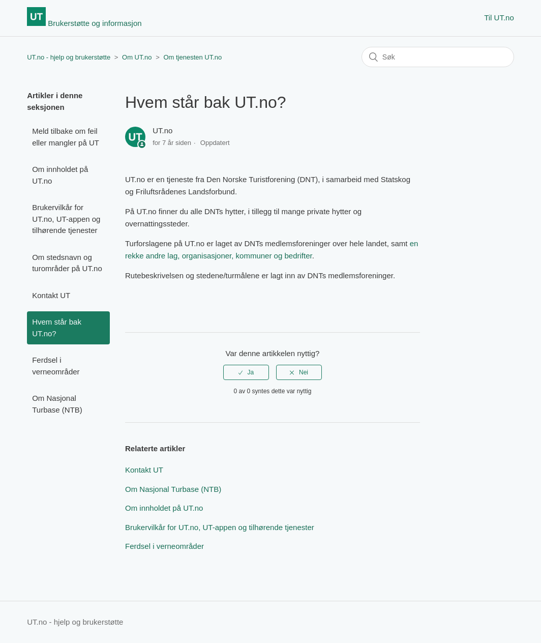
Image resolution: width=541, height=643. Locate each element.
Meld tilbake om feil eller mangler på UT (65, 137)
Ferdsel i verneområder (55, 366)
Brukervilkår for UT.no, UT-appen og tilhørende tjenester (66, 219)
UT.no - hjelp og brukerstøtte (68, 57)
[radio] (246, 372)
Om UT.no (137, 57)
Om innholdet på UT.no (60, 175)
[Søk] (438, 57)
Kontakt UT (51, 295)
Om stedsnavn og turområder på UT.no (67, 263)
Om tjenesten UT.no (192, 57)
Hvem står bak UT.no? (56, 327)
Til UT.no (499, 17)
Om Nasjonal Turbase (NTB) (57, 404)
